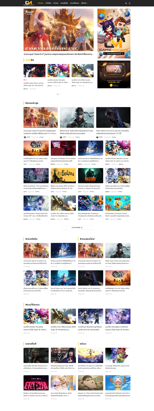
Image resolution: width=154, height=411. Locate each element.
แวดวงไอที (30, 343)
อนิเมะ (83, 343)
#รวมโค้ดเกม (74, 3)
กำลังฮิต (48, 3)
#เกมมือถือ (64, 3)
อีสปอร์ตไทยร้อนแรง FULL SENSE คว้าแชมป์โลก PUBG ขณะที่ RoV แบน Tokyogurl (63, 367)
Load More (77, 227)
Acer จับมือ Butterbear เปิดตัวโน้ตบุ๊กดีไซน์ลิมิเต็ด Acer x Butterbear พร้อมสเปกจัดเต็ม (61, 394)
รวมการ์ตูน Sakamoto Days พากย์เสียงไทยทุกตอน (117, 367)
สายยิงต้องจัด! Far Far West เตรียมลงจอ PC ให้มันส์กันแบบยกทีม (36, 159)
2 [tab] (59, 94)
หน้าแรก (40, 3)
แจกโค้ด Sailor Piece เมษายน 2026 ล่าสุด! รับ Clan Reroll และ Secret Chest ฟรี (34, 84)
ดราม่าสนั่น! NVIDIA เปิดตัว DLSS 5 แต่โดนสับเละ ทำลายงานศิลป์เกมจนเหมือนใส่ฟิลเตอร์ (36, 367)
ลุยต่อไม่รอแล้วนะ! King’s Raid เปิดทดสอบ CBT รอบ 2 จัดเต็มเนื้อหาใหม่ (36, 214)
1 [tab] (57, 94)
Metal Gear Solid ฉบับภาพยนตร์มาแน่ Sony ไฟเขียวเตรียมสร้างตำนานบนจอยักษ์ (76, 132)
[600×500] (113, 74)
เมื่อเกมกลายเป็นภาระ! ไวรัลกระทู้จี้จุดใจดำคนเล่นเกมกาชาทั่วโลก (117, 187)
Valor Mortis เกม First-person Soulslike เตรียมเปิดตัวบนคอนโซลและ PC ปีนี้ (112, 132)
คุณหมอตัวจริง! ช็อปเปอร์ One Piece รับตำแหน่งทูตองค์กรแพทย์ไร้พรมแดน (117, 394)
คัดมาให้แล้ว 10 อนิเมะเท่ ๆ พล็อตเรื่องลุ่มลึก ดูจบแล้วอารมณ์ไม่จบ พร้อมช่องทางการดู (90, 367)
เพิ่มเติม (83, 3)
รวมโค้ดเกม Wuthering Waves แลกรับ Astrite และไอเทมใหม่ (90, 328)
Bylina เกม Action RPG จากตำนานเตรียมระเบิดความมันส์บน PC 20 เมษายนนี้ (62, 187)
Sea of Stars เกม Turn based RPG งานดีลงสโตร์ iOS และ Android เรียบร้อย (63, 289)
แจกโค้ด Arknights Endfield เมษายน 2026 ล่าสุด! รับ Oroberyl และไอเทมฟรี (117, 328)
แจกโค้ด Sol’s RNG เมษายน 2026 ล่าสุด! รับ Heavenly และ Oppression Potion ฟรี (82, 81)
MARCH (53, 164)
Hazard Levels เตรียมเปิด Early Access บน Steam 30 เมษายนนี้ (89, 187)
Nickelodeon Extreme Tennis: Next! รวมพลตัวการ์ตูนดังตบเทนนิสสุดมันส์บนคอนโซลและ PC (117, 214)
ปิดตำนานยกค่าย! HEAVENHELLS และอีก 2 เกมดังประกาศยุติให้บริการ (90, 159)
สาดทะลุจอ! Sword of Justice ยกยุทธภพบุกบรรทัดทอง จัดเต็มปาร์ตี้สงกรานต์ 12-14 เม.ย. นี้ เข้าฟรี (58, 54)
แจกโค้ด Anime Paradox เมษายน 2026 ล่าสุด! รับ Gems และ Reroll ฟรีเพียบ (58, 81)
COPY (64, 137)
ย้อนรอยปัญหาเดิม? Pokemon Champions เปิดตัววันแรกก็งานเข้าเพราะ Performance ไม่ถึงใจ (89, 214)
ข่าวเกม (55, 3)
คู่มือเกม (26, 89)
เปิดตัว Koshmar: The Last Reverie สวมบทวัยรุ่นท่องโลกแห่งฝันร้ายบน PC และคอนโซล (36, 187)
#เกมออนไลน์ (87, 239)
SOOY (28, 137)
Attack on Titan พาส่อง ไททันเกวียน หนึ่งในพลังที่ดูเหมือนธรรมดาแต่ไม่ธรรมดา (90, 394)
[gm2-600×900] (113, 33)
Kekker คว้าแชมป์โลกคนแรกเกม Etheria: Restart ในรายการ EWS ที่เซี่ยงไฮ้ (35, 394)
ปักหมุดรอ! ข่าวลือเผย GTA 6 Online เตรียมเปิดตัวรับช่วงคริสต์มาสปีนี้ (63, 159)
